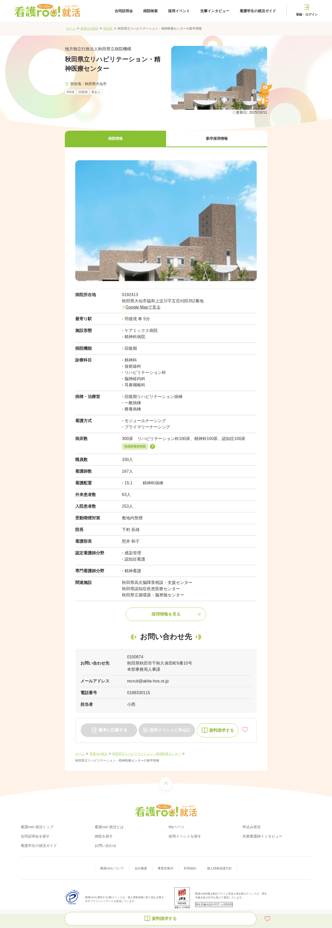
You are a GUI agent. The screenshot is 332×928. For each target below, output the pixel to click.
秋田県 (108, 28)
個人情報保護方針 (219, 868)
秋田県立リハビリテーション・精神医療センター (146, 754)
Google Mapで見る (143, 307)
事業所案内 (165, 868)
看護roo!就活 (89, 28)
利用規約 (190, 868)
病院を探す (104, 836)
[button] (115, 139)
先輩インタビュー (214, 11)
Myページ (176, 827)
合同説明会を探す (35, 836)
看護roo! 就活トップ (37, 827)
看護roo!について (112, 868)
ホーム (70, 28)
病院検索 (150, 11)
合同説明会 (124, 11)
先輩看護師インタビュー (262, 836)
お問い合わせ (105, 845)
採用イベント (179, 11)
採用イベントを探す (185, 836)
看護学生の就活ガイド (258, 11)
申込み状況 (252, 827)
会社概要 (141, 868)
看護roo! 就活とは (109, 827)
